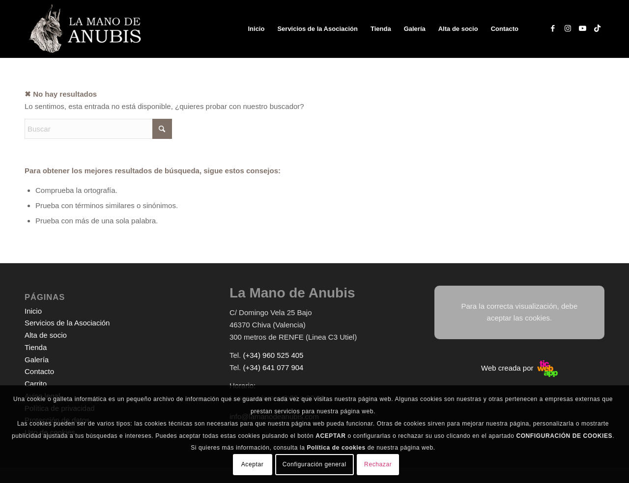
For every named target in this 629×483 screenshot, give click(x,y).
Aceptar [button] (252, 464)
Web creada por (519, 368)
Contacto (39, 371)
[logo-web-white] (87, 28)
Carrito (36, 383)
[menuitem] (256, 28)
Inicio (33, 311)
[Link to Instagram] (567, 28)
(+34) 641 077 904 (273, 367)
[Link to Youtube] (582, 28)
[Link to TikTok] (597, 28)
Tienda (36, 347)
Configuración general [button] (314, 464)
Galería (37, 359)
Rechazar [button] (378, 464)
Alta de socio (46, 335)
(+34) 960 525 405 (273, 355)
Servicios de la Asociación (67, 323)
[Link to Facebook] (552, 28)
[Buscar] (98, 129)
